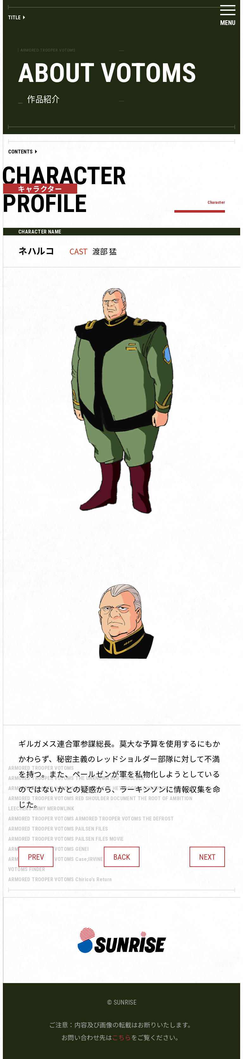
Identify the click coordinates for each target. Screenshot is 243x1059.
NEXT (207, 857)
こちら (121, 1037)
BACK (121, 857)
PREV (36, 857)
